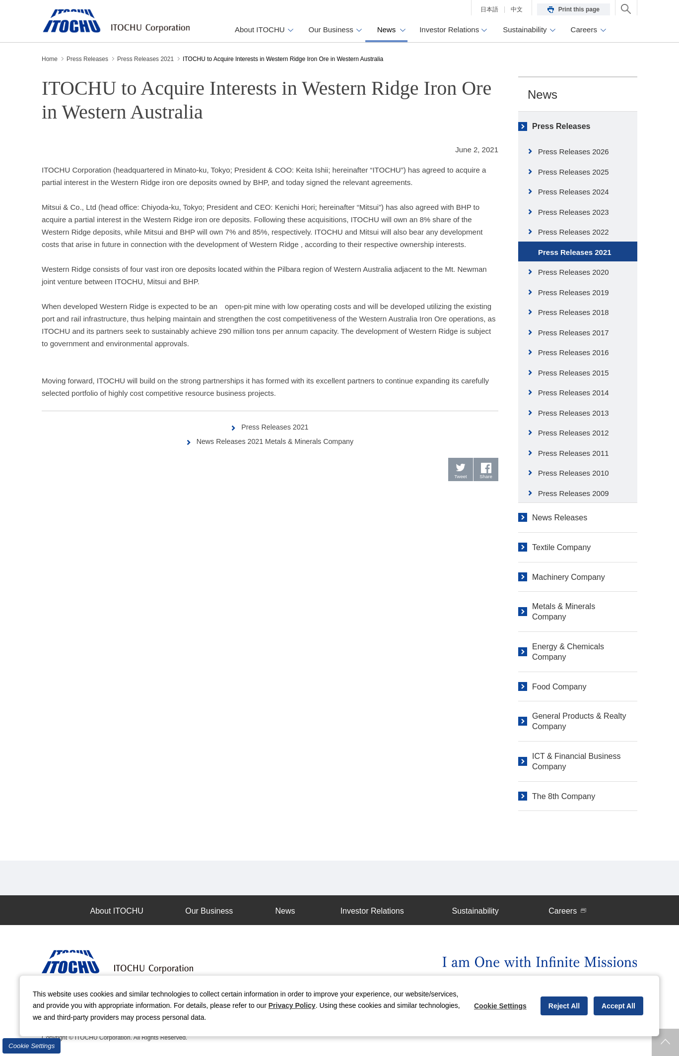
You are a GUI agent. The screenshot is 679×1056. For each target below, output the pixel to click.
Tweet (461, 478)
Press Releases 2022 (573, 232)
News (542, 94)
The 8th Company (563, 796)
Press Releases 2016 (573, 352)
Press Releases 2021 (275, 427)
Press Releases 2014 (573, 392)
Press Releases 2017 (573, 332)
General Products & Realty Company (579, 721)
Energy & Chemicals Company (568, 651)
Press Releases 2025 (573, 172)
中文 (517, 9)
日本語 (489, 9)
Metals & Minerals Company (563, 611)
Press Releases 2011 (573, 453)
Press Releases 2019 (573, 292)
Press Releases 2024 (573, 191)
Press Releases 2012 (573, 433)
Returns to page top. (665, 1042)
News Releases (559, 517)
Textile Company (561, 547)
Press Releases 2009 (573, 493)
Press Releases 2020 (573, 272)
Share (486, 478)
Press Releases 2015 (573, 373)
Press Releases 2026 (573, 151)
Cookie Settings (31, 1046)
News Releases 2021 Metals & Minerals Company (275, 441)
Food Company (559, 687)
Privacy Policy (292, 1005)
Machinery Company (568, 577)
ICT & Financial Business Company (576, 761)
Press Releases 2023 (573, 212)
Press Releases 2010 (573, 473)
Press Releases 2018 (573, 312)
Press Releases (561, 126)
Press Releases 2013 (573, 413)
